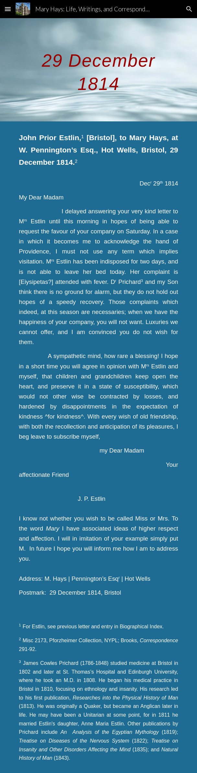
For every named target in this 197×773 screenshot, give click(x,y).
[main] (98, 69)
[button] (8, 9)
